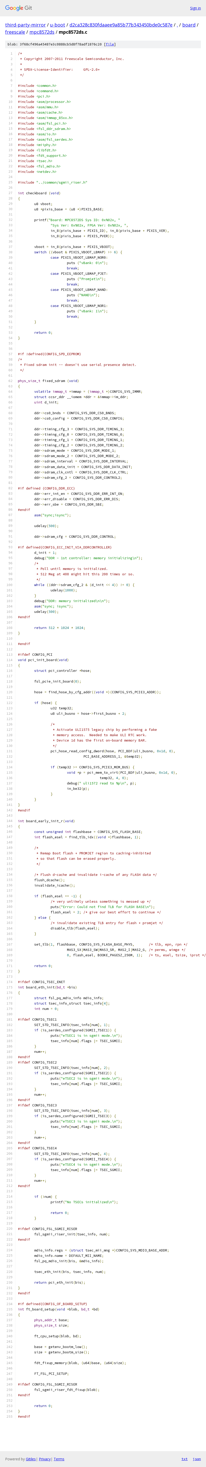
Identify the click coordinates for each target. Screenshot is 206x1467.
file (110, 44)
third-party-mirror (25, 25)
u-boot (57, 25)
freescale (15, 32)
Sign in (195, 8)
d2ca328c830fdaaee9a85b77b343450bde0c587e (121, 25)
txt (184, 1459)
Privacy (45, 1459)
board (189, 25)
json (197, 1459)
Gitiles (31, 1459)
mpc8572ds (41, 32)
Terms (59, 1459)
